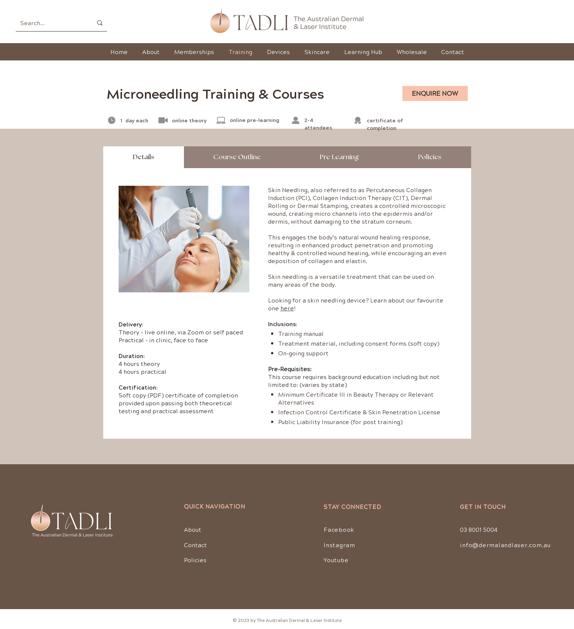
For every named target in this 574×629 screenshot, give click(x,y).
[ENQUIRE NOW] (435, 93)
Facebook (339, 529)
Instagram (339, 544)
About (192, 529)
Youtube (336, 559)
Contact (195, 544)
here (287, 308)
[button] (317, 51)
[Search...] (50, 22)
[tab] (143, 157)
